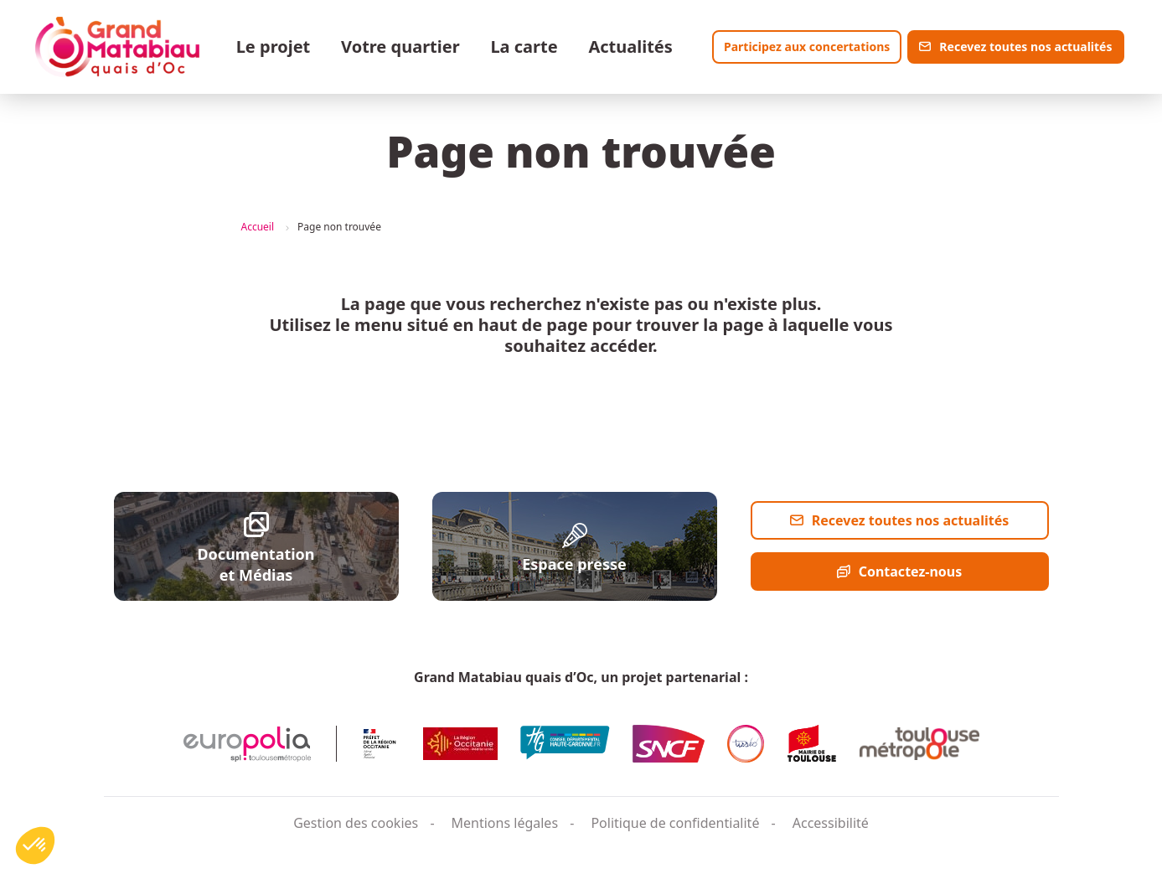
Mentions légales (505, 823)
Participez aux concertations (807, 46)
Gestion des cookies (355, 823)
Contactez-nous (911, 571)
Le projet (273, 46)
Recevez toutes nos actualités (1025, 46)
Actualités (630, 46)
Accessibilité (831, 823)
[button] (35, 845)
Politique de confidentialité (675, 823)
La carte (523, 46)
